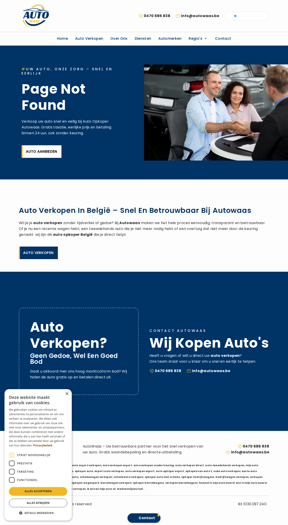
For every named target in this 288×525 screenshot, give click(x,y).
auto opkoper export (170, 471)
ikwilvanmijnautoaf (130, 489)
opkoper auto (84, 471)
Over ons (119, 38)
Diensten (143, 38)
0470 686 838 (157, 15)
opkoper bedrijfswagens (197, 477)
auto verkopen (47, 222)
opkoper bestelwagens (148, 483)
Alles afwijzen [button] (38, 503)
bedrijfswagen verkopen (232, 477)
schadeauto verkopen (128, 477)
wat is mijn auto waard (251, 483)
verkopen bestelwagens (181, 483)
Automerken (169, 38)
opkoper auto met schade (162, 477)
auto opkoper (66, 234)
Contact (223, 38)
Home (62, 38)
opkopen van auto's (198, 471)
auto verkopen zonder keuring (153, 465)
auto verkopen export (117, 465)
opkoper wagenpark (85, 483)
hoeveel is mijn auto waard (217, 483)
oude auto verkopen (226, 471)
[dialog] (38, 455)
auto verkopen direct (189, 465)
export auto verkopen (109, 471)
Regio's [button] (198, 38)
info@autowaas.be (200, 15)
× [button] (66, 394)
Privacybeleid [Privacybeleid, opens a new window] (42, 445)
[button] (38, 513)
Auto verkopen (89, 38)
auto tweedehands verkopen (224, 465)
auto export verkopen (86, 465)
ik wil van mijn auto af (101, 489)
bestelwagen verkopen (115, 483)
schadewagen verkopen (96, 477)
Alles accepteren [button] (38, 491)
